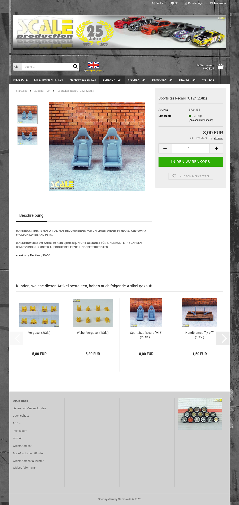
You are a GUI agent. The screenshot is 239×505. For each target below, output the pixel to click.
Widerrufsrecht (22, 445)
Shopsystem (106, 499)
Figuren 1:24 (136, 79)
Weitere (208, 79)
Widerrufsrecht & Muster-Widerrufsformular (28, 464)
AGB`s (17, 423)
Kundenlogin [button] (194, 3)
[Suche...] (17, 67)
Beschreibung (31, 215)
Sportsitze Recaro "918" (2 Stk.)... (146, 335)
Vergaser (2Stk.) (39, 332)
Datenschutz (21, 415)
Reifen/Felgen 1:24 (82, 79)
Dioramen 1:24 (162, 79)
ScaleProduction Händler (28, 453)
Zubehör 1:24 (112, 79)
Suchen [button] (158, 3)
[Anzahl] (191, 148)
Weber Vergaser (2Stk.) (93, 332)
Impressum (20, 430)
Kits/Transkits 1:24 (48, 79)
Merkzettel (218, 3)
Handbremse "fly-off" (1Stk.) (199, 335)
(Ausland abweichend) (201, 120)
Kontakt (17, 438)
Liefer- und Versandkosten (29, 408)
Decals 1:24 (187, 79)
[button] (174, 3)
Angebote (20, 79)
